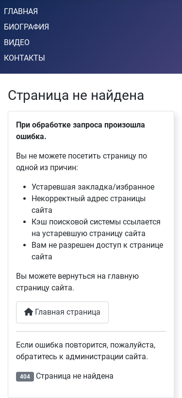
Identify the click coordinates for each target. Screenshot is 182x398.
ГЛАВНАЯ (21, 11)
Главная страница (62, 312)
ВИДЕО (17, 42)
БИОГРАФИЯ (26, 27)
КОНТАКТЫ (24, 58)
